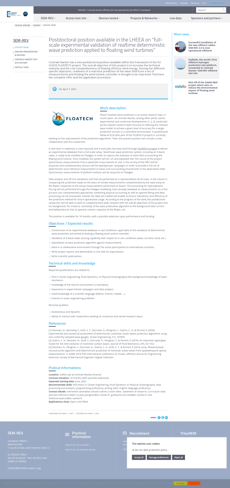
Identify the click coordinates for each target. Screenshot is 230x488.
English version (22, 25)
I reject (194, 483)
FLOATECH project (147, 148)
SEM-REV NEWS (49, 25)
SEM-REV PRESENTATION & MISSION (26, 53)
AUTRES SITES (216, 3)
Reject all (178, 457)
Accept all (138, 457)
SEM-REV (36, 25)
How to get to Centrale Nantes (81, 450)
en (204, 3)
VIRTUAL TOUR (22, 67)
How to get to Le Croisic (78, 445)
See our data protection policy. (151, 449)
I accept (180, 483)
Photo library (171, 3)
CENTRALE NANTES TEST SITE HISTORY (26, 61)
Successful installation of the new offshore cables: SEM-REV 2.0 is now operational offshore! (202, 46)
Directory (195, 3)
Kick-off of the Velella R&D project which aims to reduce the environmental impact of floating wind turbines (203, 88)
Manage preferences (159, 457)
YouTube (184, 3)
